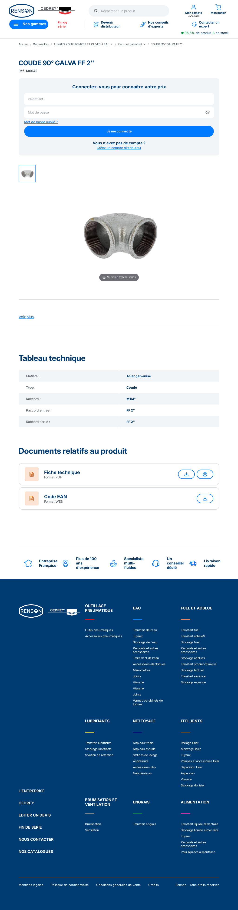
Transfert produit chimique (199, 664)
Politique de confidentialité (70, 885)
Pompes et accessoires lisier (200, 761)
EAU (137, 608)
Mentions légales (31, 885)
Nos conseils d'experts (154, 24)
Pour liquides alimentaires (198, 852)
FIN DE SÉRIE (30, 827)
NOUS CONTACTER (36, 839)
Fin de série (62, 24)
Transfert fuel (190, 630)
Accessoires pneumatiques (103, 636)
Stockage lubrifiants (98, 749)
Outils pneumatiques (99, 630)
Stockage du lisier (193, 785)
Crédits (153, 885)
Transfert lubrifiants (98, 743)
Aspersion (188, 773)
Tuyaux (138, 636)
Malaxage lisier (191, 749)
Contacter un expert (206, 24)
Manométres (141, 670)
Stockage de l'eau (145, 642)
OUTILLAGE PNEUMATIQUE (99, 608)
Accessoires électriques (149, 664)
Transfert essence (193, 676)
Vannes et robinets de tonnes (148, 702)
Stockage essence (193, 682)
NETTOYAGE (144, 721)
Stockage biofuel (192, 670)
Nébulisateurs (142, 773)
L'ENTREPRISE (32, 791)
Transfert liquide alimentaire (199, 824)
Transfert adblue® (193, 636)
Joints (137, 676)
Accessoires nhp (144, 767)
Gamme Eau (41, 44)
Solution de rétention (99, 755)
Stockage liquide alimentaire (199, 830)
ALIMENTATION (195, 802)
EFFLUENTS (191, 721)
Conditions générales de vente (118, 885)
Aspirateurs (141, 761)
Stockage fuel (190, 642)
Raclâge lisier (189, 743)
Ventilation (92, 830)
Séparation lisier (191, 767)
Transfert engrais (144, 824)
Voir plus (26, 317)
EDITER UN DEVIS (35, 815)
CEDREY (26, 803)
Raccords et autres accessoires (145, 650)
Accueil (23, 44)
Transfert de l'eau (145, 630)
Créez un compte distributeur (119, 148)
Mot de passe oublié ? (41, 122)
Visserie (138, 682)
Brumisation (93, 824)
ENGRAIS (141, 802)
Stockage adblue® (193, 658)
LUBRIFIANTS (97, 721)
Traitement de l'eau (146, 658)
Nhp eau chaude (144, 749)
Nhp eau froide (143, 743)
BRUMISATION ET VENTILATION (101, 802)
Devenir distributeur (107, 24)
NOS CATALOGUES (36, 851)
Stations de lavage (145, 755)
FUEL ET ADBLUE (196, 608)
